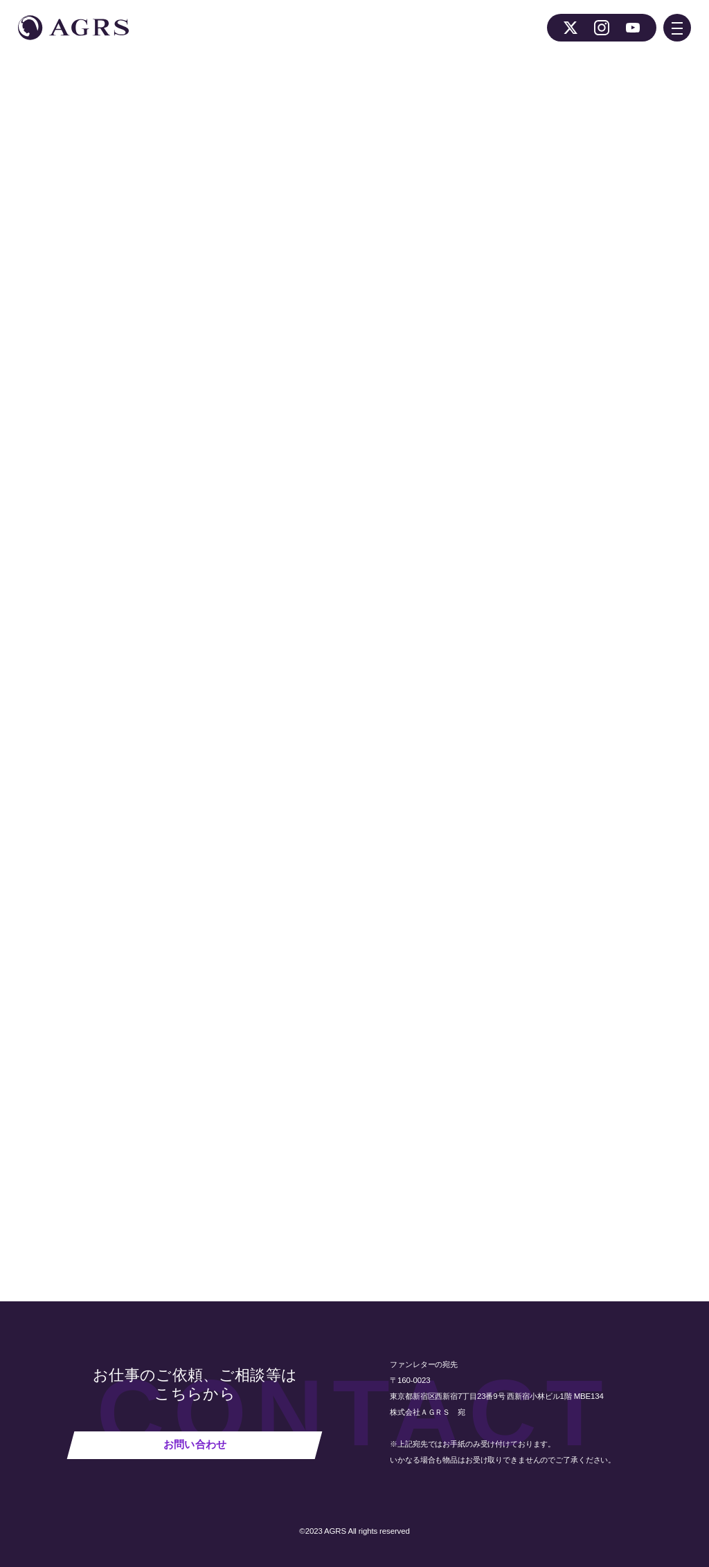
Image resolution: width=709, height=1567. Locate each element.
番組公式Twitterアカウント (378, 526)
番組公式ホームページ (258, 526)
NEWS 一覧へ (219, 1170)
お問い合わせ (195, 1444)
